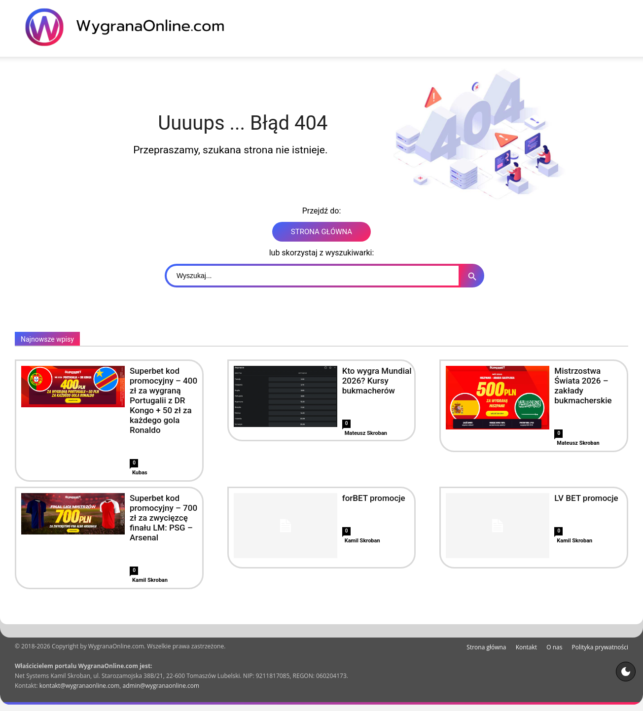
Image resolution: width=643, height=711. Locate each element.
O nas (554, 647)
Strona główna (486, 647)
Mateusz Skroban (366, 433)
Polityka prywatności (600, 647)
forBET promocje (373, 498)
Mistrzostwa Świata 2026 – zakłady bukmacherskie (582, 385)
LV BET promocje (586, 498)
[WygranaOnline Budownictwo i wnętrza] (131, 27)
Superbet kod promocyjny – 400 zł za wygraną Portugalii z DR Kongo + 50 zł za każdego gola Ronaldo (163, 400)
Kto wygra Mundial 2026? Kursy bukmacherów (377, 380)
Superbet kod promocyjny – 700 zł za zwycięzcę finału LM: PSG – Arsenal (163, 517)
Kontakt (526, 647)
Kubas (139, 472)
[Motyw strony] (626, 671)
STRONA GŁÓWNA (321, 231)
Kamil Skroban (150, 580)
